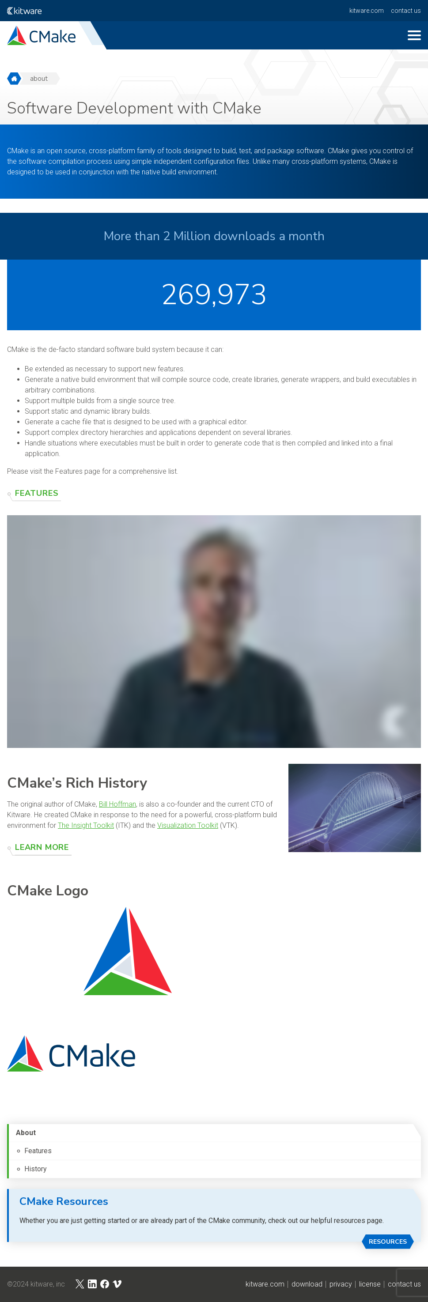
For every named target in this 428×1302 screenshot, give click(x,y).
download (307, 1284)
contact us (406, 10)
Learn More (42, 847)
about (39, 78)
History (35, 1169)
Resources (388, 1242)
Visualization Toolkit (187, 825)
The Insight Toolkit (86, 825)
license (370, 1284)
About (26, 1132)
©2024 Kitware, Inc (36, 1284)
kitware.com (366, 10)
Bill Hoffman (117, 804)
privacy (341, 1284)
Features (36, 493)
